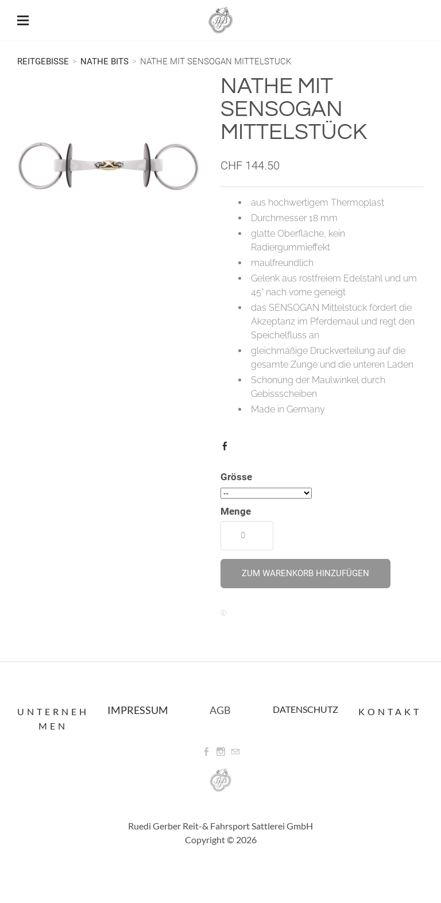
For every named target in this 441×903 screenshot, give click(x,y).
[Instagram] (220, 752)
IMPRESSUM (137, 710)
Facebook (227, 449)
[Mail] (235, 752)
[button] (305, 573)
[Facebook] (206, 752)
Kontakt (389, 711)
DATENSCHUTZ (305, 709)
